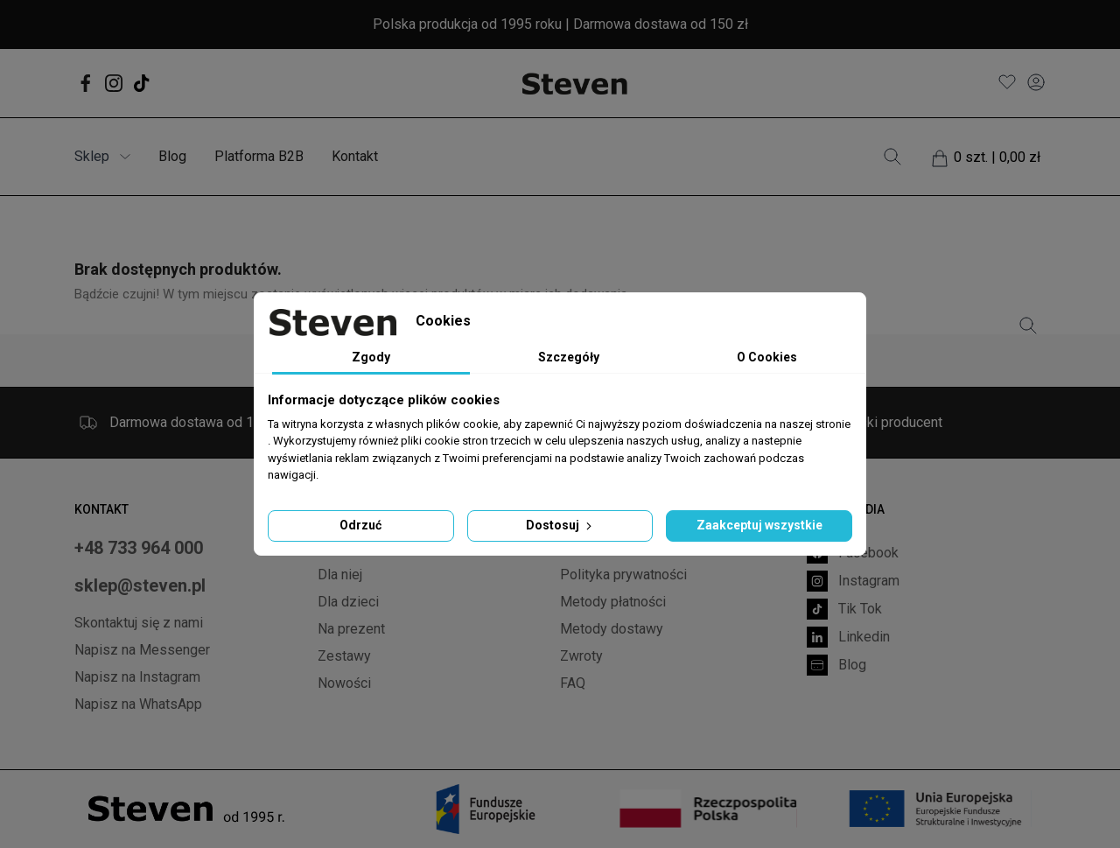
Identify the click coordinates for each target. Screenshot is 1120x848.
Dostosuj (560, 525)
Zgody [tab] (371, 357)
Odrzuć (361, 525)
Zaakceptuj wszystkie (759, 525)
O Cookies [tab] (767, 357)
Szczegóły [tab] (568, 357)
